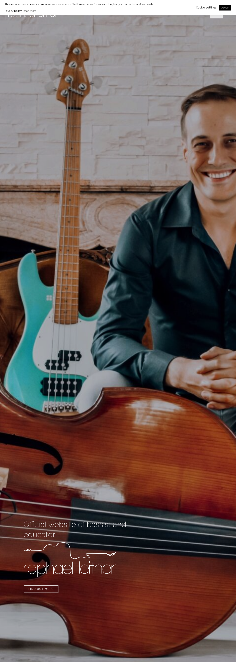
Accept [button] (225, 7)
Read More (29, 10)
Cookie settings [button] (206, 7)
